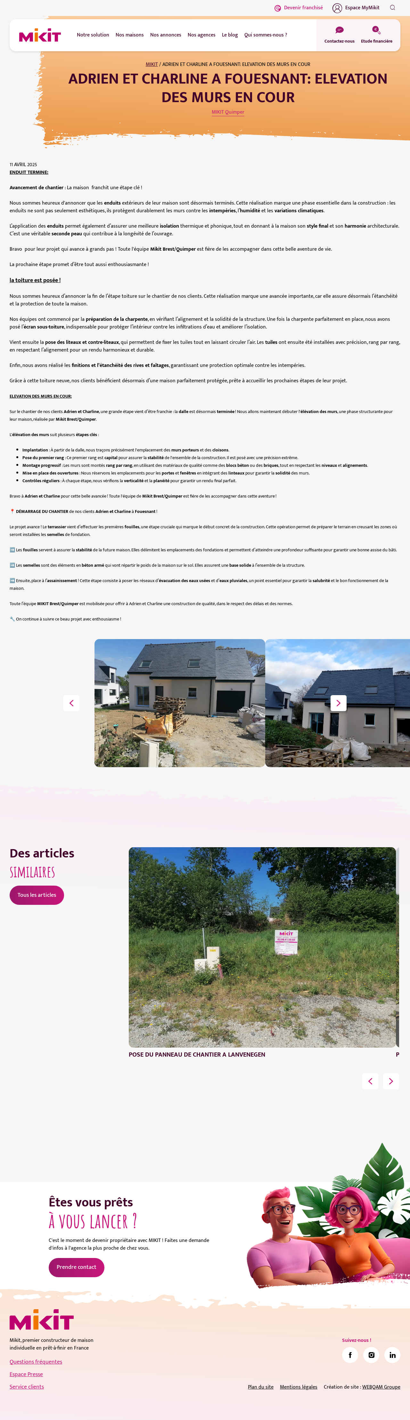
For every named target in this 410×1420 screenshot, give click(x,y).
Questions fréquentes (36, 1362)
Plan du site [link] (261, 1387)
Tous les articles (37, 895)
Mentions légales (298, 1387)
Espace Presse (26, 1374)
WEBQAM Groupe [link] (381, 1387)
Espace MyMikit (356, 8)
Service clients (27, 1387)
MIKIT (152, 64)
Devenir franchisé (299, 8)
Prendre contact (76, 1267)
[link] (350, 1355)
